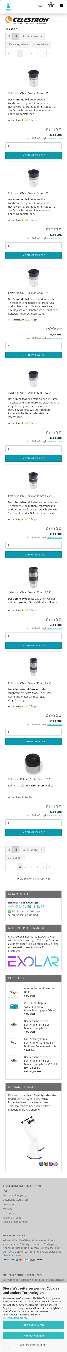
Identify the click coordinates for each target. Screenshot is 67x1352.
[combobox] (32, 36)
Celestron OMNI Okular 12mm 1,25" (29, 392)
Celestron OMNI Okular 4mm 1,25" (28, 93)
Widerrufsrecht (12, 1217)
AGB (5, 1190)
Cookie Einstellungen (15, 1221)
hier (23, 1098)
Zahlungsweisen (29, 1244)
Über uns (8, 1213)
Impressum (9, 1204)
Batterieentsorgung (14, 1195)
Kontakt (7, 1208)
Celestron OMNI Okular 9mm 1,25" (28, 293)
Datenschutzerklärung (14, 1317)
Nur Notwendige (33, 1335)
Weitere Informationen (33, 1344)
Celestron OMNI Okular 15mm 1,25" (29, 496)
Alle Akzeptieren (33, 1325)
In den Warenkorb (33, 155)
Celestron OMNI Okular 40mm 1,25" (29, 683)
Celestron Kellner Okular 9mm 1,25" (29, 779)
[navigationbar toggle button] (61, 5)
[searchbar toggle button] (40, 5)
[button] (9, 36)
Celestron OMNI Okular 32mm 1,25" (29, 592)
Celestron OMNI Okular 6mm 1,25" (28, 193)
